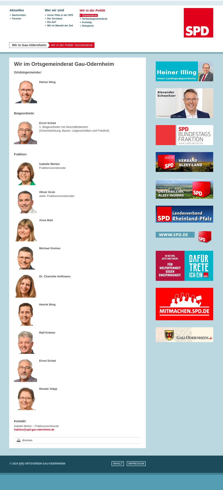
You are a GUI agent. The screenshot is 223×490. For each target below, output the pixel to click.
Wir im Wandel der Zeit (60, 25)
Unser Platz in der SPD (60, 15)
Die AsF (51, 22)
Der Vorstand (54, 18)
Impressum (136, 463)
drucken (27, 440)
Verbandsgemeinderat (94, 18)
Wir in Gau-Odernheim (29, 45)
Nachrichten (19, 15)
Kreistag (87, 22)
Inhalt (117, 463)
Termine (16, 18)
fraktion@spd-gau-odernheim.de (34, 429)
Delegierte (88, 25)
